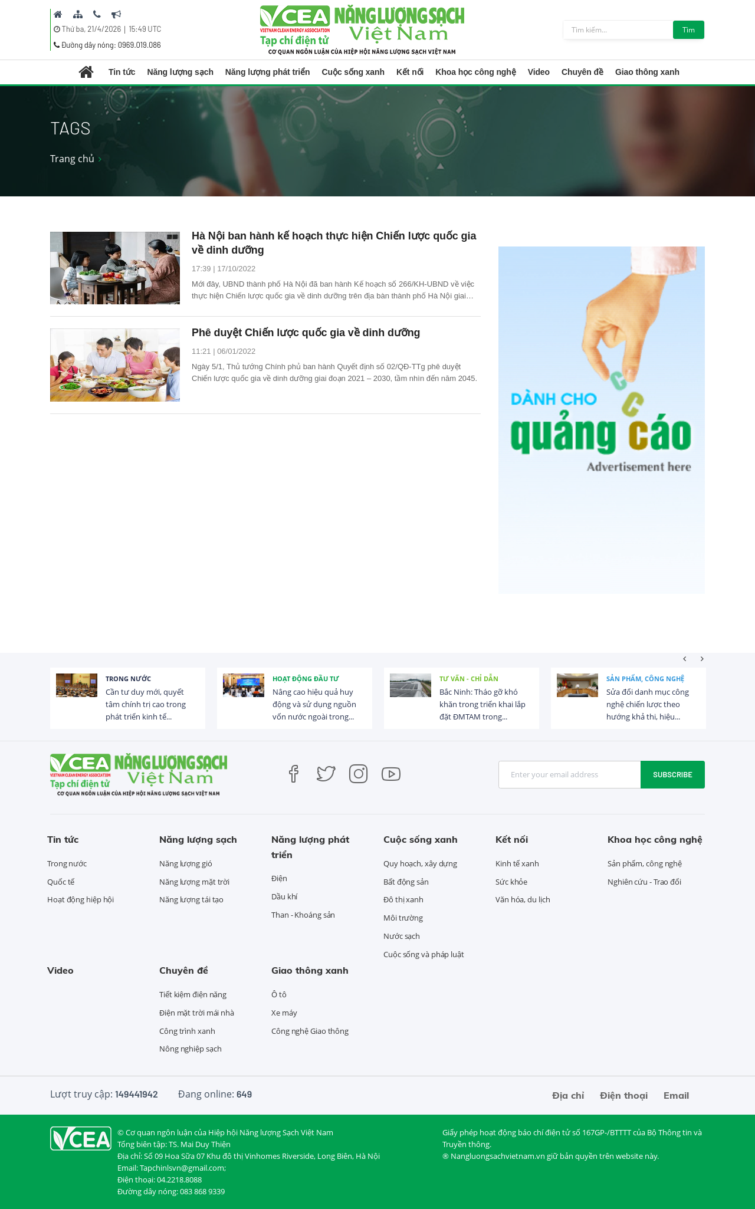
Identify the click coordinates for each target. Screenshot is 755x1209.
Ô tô (279, 994)
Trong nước (128, 678)
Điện (279, 878)
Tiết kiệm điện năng (192, 994)
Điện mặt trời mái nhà (196, 1012)
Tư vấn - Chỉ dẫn (468, 678)
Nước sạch (401, 936)
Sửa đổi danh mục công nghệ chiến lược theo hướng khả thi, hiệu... (647, 704)
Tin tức (122, 72)
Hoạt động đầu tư (306, 678)
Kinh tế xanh (517, 863)
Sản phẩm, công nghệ (645, 678)
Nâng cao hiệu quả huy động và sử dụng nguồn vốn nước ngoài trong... (314, 704)
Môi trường (403, 917)
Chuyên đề (582, 72)
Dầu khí (284, 896)
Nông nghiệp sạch (190, 1048)
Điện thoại (624, 1095)
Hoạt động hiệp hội (80, 899)
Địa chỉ (568, 1095)
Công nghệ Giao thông (310, 1031)
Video (539, 72)
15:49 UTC (145, 29)
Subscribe (672, 774)
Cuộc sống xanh (353, 72)
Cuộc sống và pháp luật (423, 954)
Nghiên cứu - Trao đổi (644, 881)
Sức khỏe (511, 881)
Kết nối (410, 72)
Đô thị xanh (403, 899)
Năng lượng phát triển (267, 72)
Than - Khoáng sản (303, 914)
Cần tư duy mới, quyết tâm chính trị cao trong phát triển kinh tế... (146, 704)
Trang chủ (72, 158)
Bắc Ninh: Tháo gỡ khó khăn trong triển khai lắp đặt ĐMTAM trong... (482, 704)
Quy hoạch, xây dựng (420, 863)
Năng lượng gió (185, 863)
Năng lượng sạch (180, 72)
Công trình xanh (187, 1031)
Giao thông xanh (647, 72)
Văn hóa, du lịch (522, 899)
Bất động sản (406, 881)
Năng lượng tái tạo (191, 899)
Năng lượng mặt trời (194, 881)
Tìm (688, 30)
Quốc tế (60, 881)
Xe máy (284, 1012)
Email (676, 1095)
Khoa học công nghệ (475, 72)
